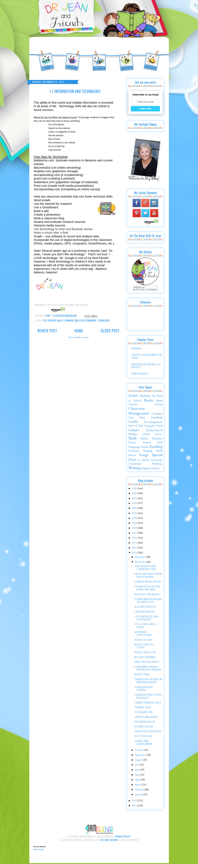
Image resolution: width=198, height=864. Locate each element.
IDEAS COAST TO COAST (144, 647)
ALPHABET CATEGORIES (142, 634)
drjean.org (38, 850)
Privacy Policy (122, 837)
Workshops (157, 464)
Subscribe (145, 108)
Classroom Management (138, 412)
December (140, 557)
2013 (135, 553)
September (141, 755)
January (139, 795)
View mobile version (78, 337)
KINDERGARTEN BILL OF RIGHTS (146, 367)
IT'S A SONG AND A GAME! (145, 626)
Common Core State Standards (80, 320)
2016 (135, 538)
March (138, 785)
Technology (103, 320)
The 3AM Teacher (108, 841)
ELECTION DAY (143, 736)
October (139, 750)
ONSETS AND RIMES (146, 717)
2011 (135, 806)
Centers (132, 405)
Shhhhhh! (136, 349)
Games (133, 430)
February (139, 790)
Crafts (133, 422)
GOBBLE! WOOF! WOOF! (147, 582)
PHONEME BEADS (144, 722)
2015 (135, 543)
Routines (133, 451)
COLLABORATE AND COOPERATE (146, 619)
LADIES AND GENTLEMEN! (143, 743)
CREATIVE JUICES (144, 612)
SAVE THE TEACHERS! (146, 662)
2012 (135, 801)
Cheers (158, 405)
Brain (159, 401)
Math (132, 438)
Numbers (157, 439)
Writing (134, 468)
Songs (143, 455)
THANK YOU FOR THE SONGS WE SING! (147, 589)
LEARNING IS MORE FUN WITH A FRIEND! (147, 669)
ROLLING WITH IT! (145, 607)
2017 (135, 533)
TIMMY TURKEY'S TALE (147, 703)
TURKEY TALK (142, 708)
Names (144, 439)
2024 (135, 499)
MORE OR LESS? (143, 640)
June (137, 770)
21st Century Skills (53, 320)
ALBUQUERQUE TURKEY (143, 689)
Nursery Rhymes (139, 443)
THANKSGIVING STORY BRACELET (148, 697)
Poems (144, 447)
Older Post (110, 330)
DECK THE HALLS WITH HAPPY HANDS (148, 576)
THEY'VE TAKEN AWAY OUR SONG (146, 357)
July (137, 765)
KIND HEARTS (139, 374)
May (137, 775)
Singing (147, 451)
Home (78, 330)
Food (160, 426)
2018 (135, 528)
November (140, 562)
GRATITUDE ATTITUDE (147, 732)
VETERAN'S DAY (143, 713)
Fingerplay (149, 426)
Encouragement (153, 422)
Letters (146, 435)
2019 (135, 523)
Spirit (139, 461)
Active (133, 396)
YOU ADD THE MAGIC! (147, 595)
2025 (135, 494)
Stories (146, 460)
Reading (156, 447)
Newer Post (47, 330)
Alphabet (145, 396)
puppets (146, 469)
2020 (135, 518)
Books (148, 401)
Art (154, 396)
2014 (135, 548)
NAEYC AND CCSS (144, 653)
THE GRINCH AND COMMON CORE (145, 568)
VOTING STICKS (143, 727)
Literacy (158, 434)
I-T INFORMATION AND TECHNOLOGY (148, 601)
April (138, 780)
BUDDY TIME (141, 675)
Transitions (134, 464)
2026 (135, 489)
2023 (135, 504)
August (139, 760)
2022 (135, 508)
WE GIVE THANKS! (144, 657)
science (155, 469)
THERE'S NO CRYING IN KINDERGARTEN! (148, 682)
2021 (135, 513)
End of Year (135, 426)
